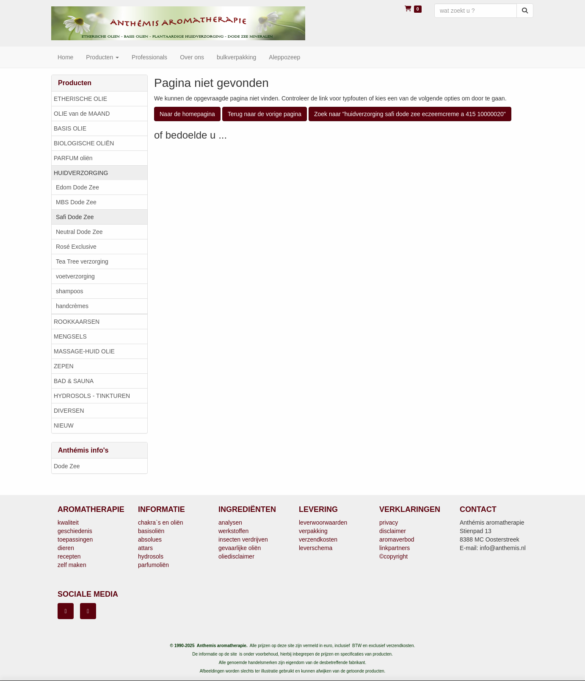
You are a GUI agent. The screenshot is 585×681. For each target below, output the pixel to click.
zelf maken (72, 564)
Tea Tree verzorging (82, 261)
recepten (69, 556)
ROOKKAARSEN (76, 321)
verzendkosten (318, 539)
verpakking (313, 531)
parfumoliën (153, 564)
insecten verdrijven (243, 539)
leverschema (315, 548)
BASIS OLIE (70, 128)
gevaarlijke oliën (239, 548)
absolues (150, 539)
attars (145, 548)
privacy (388, 522)
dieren (66, 548)
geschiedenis (75, 531)
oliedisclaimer (236, 556)
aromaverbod (396, 539)
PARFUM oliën (73, 158)
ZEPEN (64, 366)
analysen (230, 522)
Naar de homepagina (187, 114)
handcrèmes (72, 306)
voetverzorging (75, 276)
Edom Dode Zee (77, 187)
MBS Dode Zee (76, 202)
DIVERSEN (69, 410)
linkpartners (394, 548)
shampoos (69, 291)
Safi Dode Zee (75, 217)
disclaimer (392, 531)
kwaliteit (68, 522)
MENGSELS (70, 336)
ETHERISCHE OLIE (80, 98)
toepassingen (75, 539)
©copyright (393, 556)
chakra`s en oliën (160, 522)
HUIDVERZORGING (81, 173)
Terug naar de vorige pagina (264, 114)
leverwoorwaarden (323, 522)
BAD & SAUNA (74, 381)
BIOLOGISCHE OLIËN (84, 143)
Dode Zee (67, 466)
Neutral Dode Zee (79, 231)
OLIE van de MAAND (82, 113)
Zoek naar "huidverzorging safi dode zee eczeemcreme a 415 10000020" (410, 114)
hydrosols (150, 556)
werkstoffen (233, 531)
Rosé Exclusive (76, 246)
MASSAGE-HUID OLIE (84, 351)
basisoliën (151, 531)
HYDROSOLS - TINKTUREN (92, 395)
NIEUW (64, 425)
